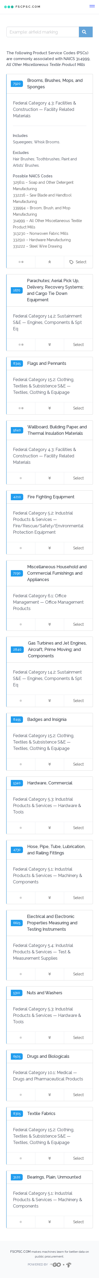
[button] (92, 7)
